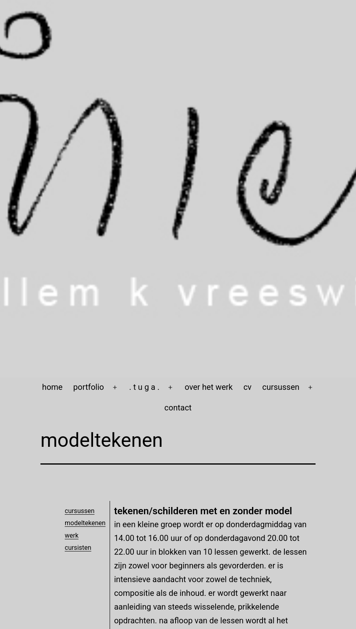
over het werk (208, 387)
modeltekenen (85, 523)
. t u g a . (144, 387)
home (52, 387)
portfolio (88, 387)
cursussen (280, 387)
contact (177, 407)
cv (248, 387)
